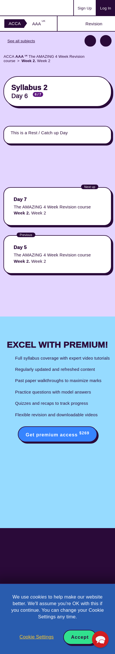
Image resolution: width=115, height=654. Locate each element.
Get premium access (57, 434)
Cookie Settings (37, 637)
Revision (93, 23)
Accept (80, 637)
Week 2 (36, 61)
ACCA (15, 23)
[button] (100, 639)
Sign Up (85, 8)
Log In (105, 8)
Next (106, 41)
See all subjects (21, 41)
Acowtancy (27, 8)
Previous (90, 41)
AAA (38, 23)
